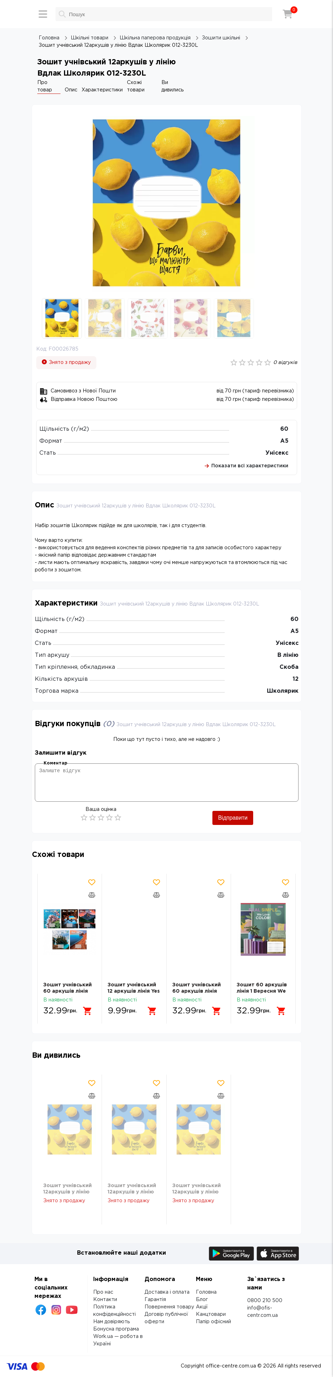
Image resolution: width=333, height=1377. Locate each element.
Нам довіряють (111, 1322)
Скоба (289, 667)
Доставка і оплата (167, 1292)
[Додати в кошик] (87, 1011)
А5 (284, 441)
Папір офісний (213, 1322)
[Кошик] (287, 14)
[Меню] (42, 14)
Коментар (55, 763)
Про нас (103, 1292)
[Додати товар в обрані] (92, 882)
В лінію (288, 655)
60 (284, 429)
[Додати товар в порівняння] (92, 895)
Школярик (283, 691)
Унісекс (276, 453)
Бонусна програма (116, 1329)
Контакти (105, 1300)
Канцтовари (211, 1314)
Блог (202, 1300)
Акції (202, 1307)
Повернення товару (169, 1307)
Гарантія (155, 1300)
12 (296, 679)
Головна (206, 1292)
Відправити (233, 818)
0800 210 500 (264, 1301)
